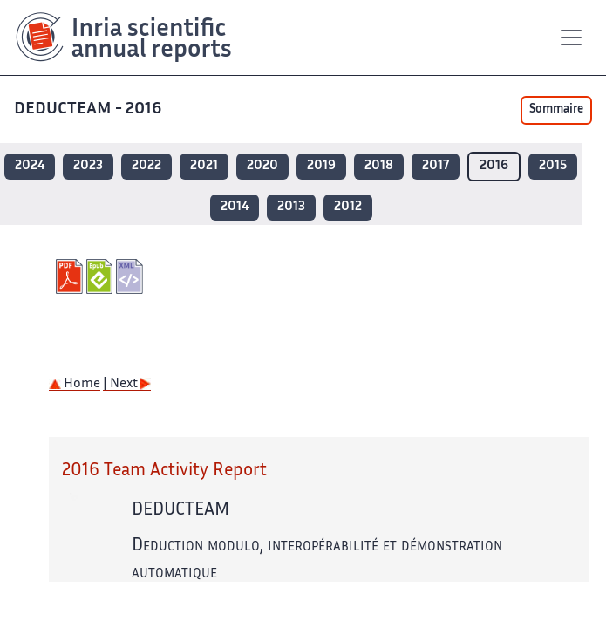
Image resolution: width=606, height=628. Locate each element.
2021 (204, 166)
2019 (321, 166)
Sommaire (556, 110)
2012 (348, 207)
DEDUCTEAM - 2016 (89, 109)
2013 (291, 207)
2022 (146, 166)
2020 (262, 166)
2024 (29, 166)
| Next (127, 384)
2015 (553, 166)
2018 (378, 166)
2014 (235, 207)
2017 (435, 166)
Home (74, 384)
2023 (88, 166)
